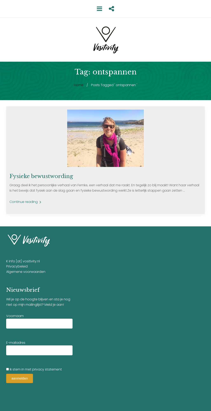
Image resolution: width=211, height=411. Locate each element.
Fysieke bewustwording (41, 176)
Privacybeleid (17, 266)
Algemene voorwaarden (25, 271)
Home (78, 85)
